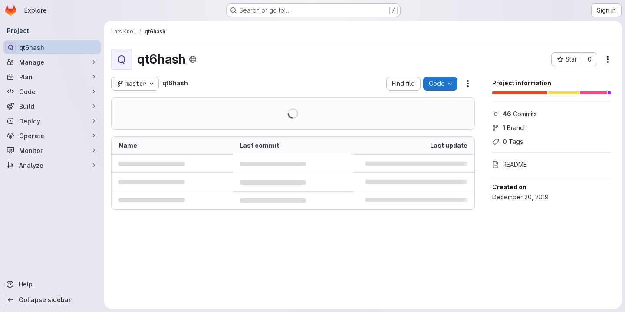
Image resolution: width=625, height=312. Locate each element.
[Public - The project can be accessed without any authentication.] (192, 59)
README (509, 164)
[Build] (52, 106)
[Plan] (52, 77)
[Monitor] (52, 150)
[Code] (52, 91)
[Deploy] (52, 121)
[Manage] (52, 62)
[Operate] (52, 136)
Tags (507, 141)
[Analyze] (52, 165)
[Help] (52, 284)
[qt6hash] (52, 47)
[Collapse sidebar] (52, 300)
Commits (514, 113)
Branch (509, 127)
